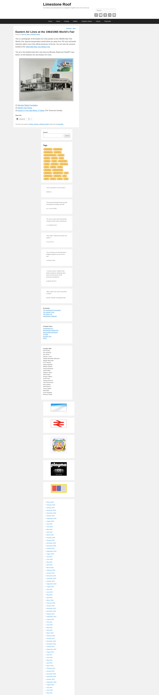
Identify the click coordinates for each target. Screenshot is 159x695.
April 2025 (50, 532)
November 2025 (51, 513)
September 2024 (51, 551)
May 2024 (49, 562)
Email (114, 15)
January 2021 (51, 671)
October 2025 (51, 515)
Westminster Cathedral (50, 316)
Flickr (109, 15)
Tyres (66, 178)
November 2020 (51, 676)
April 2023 (50, 597)
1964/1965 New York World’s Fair (38, 47)
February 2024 (51, 570)
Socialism (47, 160)
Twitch (46, 166)
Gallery (75, 21)
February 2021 (51, 668)
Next (75, 28)
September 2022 (51, 616)
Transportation (58, 149)
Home (50, 21)
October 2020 (51, 679)
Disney (36, 124)
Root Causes (64, 163)
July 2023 (49, 589)
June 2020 (50, 690)
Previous (68, 28)
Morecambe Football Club (50, 330)
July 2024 (49, 556)
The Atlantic (57, 152)
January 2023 (51, 606)
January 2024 (51, 573)
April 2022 (50, 630)
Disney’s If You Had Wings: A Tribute (31, 110)
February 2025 (51, 537)
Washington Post (58, 172)
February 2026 (51, 505)
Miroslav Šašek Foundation (28, 105)
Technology (47, 169)
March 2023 (50, 600)
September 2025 (51, 518)
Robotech (61, 154)
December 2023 (51, 576)
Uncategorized (48, 152)
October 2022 (51, 614)
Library (98, 21)
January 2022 (51, 638)
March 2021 (50, 665)
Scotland (47, 157)
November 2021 (51, 644)
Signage (53, 166)
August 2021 (50, 652)
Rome (61, 157)
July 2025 (49, 524)
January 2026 (51, 507)
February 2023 (51, 603)
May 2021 (49, 660)
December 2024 (51, 543)
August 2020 (50, 684)
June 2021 (50, 657)
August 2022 (50, 619)
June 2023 (50, 592)
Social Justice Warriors (50, 154)
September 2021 (51, 649)
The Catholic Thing (48, 312)
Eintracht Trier (47, 336)
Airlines (31, 124)
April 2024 (50, 565)
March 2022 (50, 633)
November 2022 (51, 611)
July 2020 (49, 687)
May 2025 (49, 529)
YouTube (100, 15)
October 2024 (51, 548)
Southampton (48, 149)
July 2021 (49, 655)
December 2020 (51, 674)
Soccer (60, 178)
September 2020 (51, 682)
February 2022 (51, 635)
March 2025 (50, 535)
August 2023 (50, 586)
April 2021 (50, 663)
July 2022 (49, 622)
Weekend (54, 157)
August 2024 (50, 554)
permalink (60, 124)
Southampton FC (48, 328)
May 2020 (49, 693)
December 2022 (51, 608)
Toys (65, 175)
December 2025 (51, 510)
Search (45, 132)
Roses (46, 178)
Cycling (66, 21)
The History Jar (47, 314)
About (58, 21)
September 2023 (51, 584)
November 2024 (51, 546)
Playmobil (107, 21)
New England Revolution (50, 332)
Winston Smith (35, 34)
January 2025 (51, 540)
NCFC (45, 338)
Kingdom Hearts (87, 21)
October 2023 (51, 581)
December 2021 (51, 641)
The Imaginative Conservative (52, 310)
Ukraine (47, 163)
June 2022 (50, 625)
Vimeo (105, 15)
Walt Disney (57, 175)
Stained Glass (48, 175)
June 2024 (50, 559)
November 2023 (51, 578)
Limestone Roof (57, 4)
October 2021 (51, 646)
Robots (60, 166)
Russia (54, 160)
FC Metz (45, 334)
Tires (66, 172)
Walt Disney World (58, 169)
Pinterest (96, 15)
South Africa (55, 163)
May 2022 (49, 627)
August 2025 (50, 521)
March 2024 (50, 567)
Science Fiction (62, 160)
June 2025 (50, 526)
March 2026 (50, 502)
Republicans (48, 172)
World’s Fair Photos (25, 108)
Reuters (53, 178)
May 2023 (49, 595)
